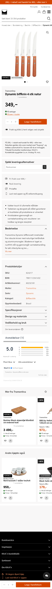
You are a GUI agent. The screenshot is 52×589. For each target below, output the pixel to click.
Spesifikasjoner (13, 310)
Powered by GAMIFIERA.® (12, 380)
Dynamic (30, 293)
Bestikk (27, 25)
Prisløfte (13, 188)
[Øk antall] (15, 121)
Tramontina (10, 90)
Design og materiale (16, 316)
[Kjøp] (10, 441)
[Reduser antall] (7, 121)
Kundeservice (45, 7)
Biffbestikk (37, 25)
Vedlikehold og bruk (15, 322)
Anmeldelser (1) (14, 337)
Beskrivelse (11, 228)
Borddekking (18, 25)
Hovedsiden (6, 25)
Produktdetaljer (13, 266)
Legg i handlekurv (32, 121)
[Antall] (11, 121)
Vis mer (8, 251)
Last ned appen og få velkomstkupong (26, 193)
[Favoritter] (5, 441)
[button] (47, 82)
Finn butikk (34, 7)
